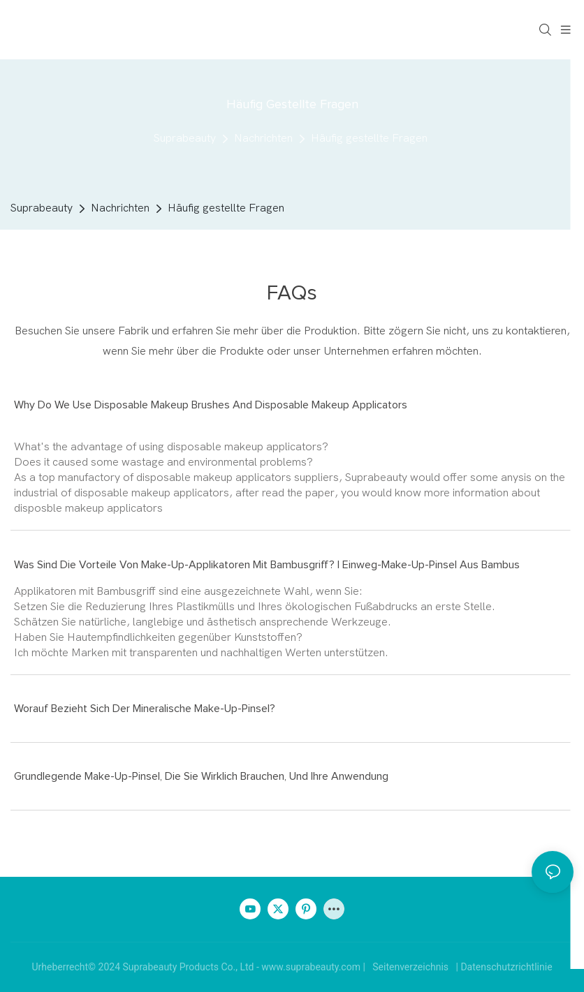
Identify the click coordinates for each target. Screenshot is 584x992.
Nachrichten (263, 138)
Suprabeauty (185, 138)
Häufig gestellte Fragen (369, 138)
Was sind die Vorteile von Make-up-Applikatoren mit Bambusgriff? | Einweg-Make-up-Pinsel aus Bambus (267, 564)
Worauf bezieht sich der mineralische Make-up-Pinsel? (144, 708)
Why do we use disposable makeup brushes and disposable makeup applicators (210, 404)
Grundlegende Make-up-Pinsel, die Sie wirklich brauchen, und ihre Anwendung (201, 776)
